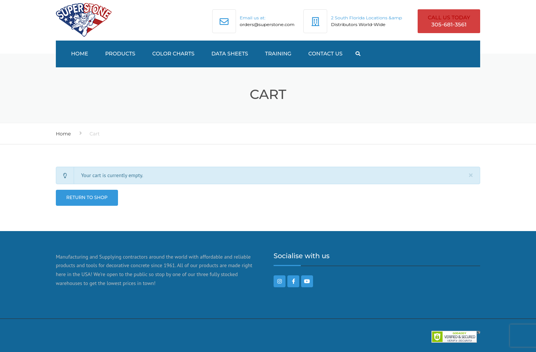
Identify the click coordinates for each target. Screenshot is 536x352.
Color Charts (173, 53)
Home (79, 53)
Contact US (325, 53)
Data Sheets (229, 53)
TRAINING (278, 53)
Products (120, 53)
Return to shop (87, 197)
